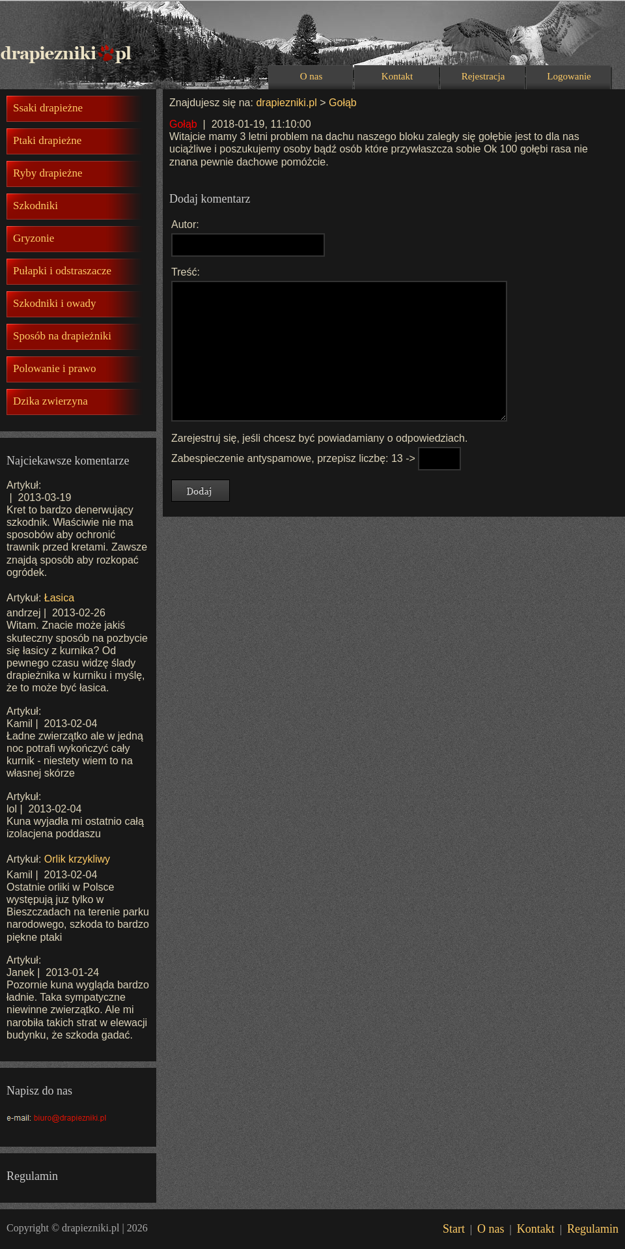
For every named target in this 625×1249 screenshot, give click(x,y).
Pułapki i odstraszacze (62, 271)
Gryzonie (33, 238)
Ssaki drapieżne (48, 108)
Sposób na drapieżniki (62, 336)
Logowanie (568, 76)
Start (454, 1228)
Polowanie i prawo (54, 368)
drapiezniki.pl (286, 102)
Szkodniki (35, 205)
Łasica (59, 597)
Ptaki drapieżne (47, 140)
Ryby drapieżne (47, 173)
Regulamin (592, 1228)
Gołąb (343, 102)
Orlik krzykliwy (77, 859)
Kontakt (397, 76)
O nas (311, 76)
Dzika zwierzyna (50, 401)
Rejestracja (483, 76)
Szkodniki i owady (54, 303)
